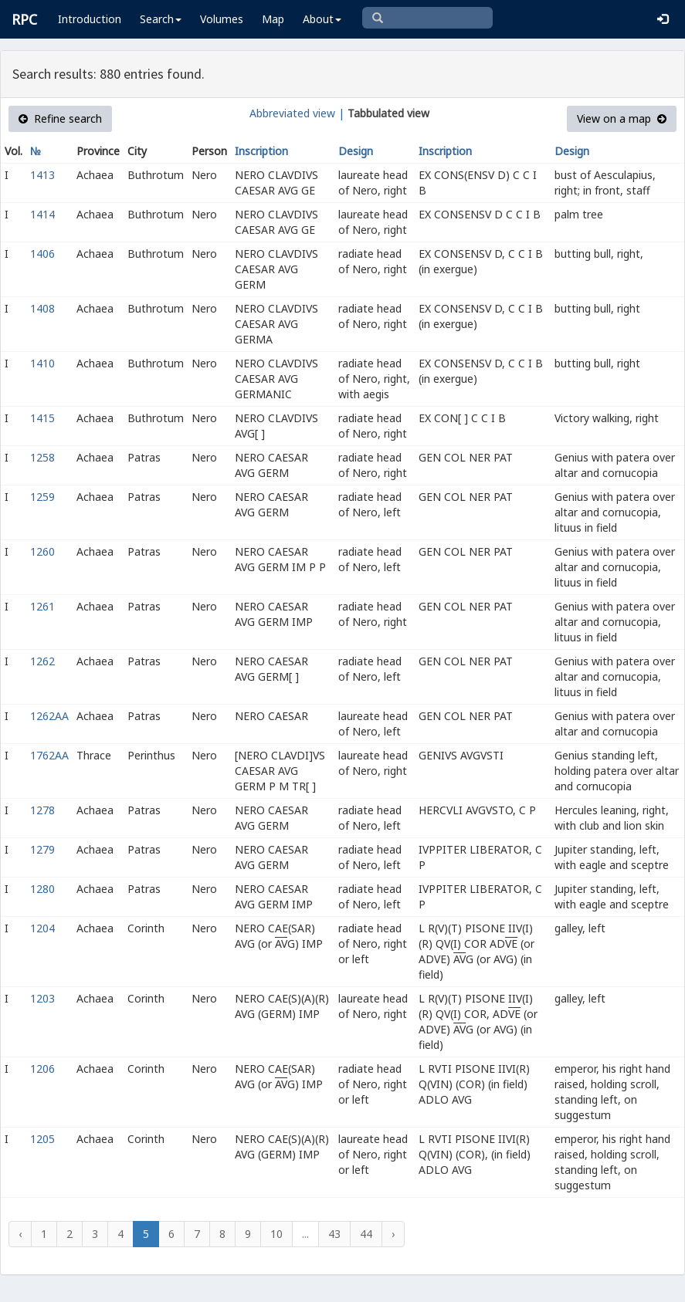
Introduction (89, 19)
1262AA (49, 715)
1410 (42, 363)
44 (366, 1233)
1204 (42, 928)
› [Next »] (393, 1233)
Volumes (221, 19)
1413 (42, 174)
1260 (42, 551)
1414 (42, 214)
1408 (42, 308)
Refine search (60, 118)
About (322, 19)
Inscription (261, 151)
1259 (42, 496)
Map (273, 19)
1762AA (49, 755)
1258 (42, 457)
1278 (42, 810)
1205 (42, 1138)
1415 (42, 418)
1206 (42, 1068)
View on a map (621, 118)
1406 (42, 253)
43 (334, 1233)
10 (276, 1233)
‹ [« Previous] (20, 1233)
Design (355, 151)
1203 (42, 998)
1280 (42, 888)
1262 (42, 661)
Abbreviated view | (296, 113)
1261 (42, 606)
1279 (42, 849)
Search (160, 19)
